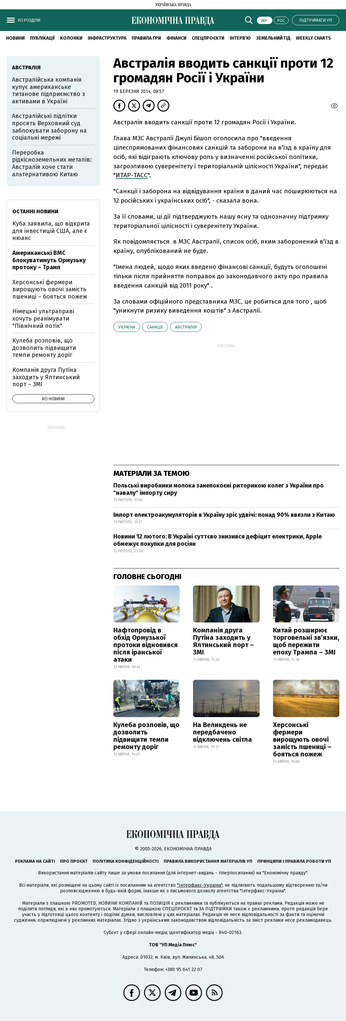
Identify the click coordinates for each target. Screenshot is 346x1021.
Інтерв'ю (240, 38)
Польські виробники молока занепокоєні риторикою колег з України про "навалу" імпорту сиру (218, 489)
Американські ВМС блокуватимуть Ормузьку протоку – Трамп (49, 260)
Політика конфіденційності (126, 861)
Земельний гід (273, 38)
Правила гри (146, 38)
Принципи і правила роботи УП (294, 861)
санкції (155, 327)
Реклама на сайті (35, 861)
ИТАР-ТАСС (132, 175)
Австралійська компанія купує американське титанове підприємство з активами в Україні (48, 90)
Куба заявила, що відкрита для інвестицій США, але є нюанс (51, 231)
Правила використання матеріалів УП (208, 861)
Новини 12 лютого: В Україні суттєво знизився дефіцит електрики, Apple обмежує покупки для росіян (217, 540)
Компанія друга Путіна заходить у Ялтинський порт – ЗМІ (223, 641)
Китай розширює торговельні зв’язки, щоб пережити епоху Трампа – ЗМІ (306, 641)
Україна (126, 327)
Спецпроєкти (208, 38)
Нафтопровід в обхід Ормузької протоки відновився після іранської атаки (145, 644)
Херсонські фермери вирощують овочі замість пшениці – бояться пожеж (302, 739)
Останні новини (35, 211)
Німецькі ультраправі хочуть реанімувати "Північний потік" (43, 318)
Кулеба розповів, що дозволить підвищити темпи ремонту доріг (146, 736)
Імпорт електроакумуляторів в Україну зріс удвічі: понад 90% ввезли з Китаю (224, 514)
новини (15, 38)
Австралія (186, 327)
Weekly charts (313, 38)
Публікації (42, 38)
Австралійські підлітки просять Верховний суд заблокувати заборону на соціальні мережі (49, 126)
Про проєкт (74, 861)
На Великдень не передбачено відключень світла (222, 732)
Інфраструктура (107, 38)
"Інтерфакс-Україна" (199, 885)
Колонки (71, 38)
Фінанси (176, 38)
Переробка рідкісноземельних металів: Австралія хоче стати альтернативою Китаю (52, 163)
